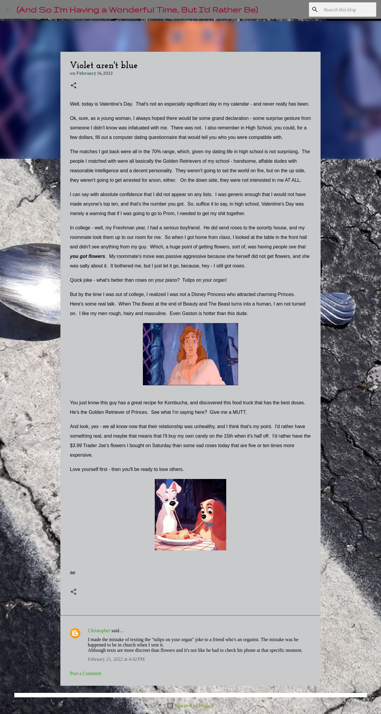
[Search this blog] (345, 9)
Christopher (99, 630)
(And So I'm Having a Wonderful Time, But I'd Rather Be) (137, 9)
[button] (73, 86)
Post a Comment (86, 673)
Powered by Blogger (190, 705)
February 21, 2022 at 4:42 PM (116, 659)
